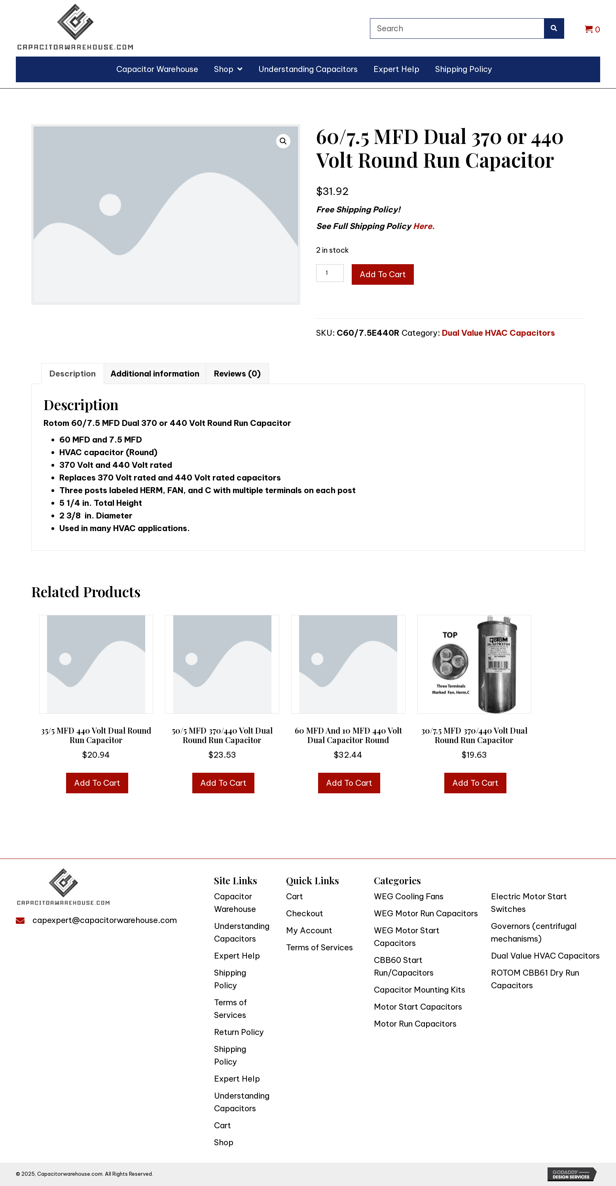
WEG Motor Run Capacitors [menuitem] (426, 913)
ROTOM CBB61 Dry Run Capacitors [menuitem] (535, 979)
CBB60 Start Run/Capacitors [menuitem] (404, 966)
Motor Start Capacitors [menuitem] (418, 1007)
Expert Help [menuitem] (237, 956)
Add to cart (383, 274)
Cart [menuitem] (222, 1125)
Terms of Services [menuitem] (230, 1008)
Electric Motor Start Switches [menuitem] (529, 902)
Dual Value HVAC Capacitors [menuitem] (545, 956)
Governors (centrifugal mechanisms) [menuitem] (534, 932)
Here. (424, 226)
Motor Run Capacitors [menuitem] (415, 1024)
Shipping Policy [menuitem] (230, 979)
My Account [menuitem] (309, 930)
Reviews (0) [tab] (237, 373)
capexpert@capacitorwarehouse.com (104, 920)
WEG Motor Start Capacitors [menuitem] (407, 936)
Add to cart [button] (97, 783)
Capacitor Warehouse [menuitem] (235, 902)
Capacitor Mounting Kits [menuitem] (419, 990)
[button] (283, 141)
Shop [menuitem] (223, 1142)
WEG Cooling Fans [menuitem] (409, 896)
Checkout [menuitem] (304, 913)
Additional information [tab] (154, 373)
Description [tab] (72, 373)
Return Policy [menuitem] (239, 1032)
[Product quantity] (330, 273)
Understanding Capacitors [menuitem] (241, 932)
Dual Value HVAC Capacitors (498, 333)
